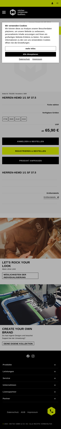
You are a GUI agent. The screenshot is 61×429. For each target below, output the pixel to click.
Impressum (37, 59)
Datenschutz (24, 59)
